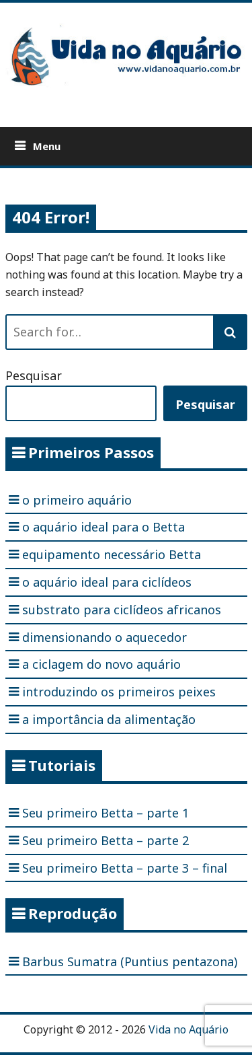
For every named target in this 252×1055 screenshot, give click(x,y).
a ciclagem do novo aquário (101, 664)
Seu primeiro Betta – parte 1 (105, 813)
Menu (46, 146)
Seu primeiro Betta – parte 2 (105, 840)
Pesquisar (33, 375)
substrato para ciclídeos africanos (121, 610)
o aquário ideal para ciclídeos (107, 582)
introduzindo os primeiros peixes (119, 692)
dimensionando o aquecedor (104, 637)
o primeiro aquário (77, 500)
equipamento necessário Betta (111, 554)
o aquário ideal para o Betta (103, 527)
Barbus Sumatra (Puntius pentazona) (129, 961)
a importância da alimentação (109, 719)
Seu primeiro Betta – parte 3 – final (124, 868)
